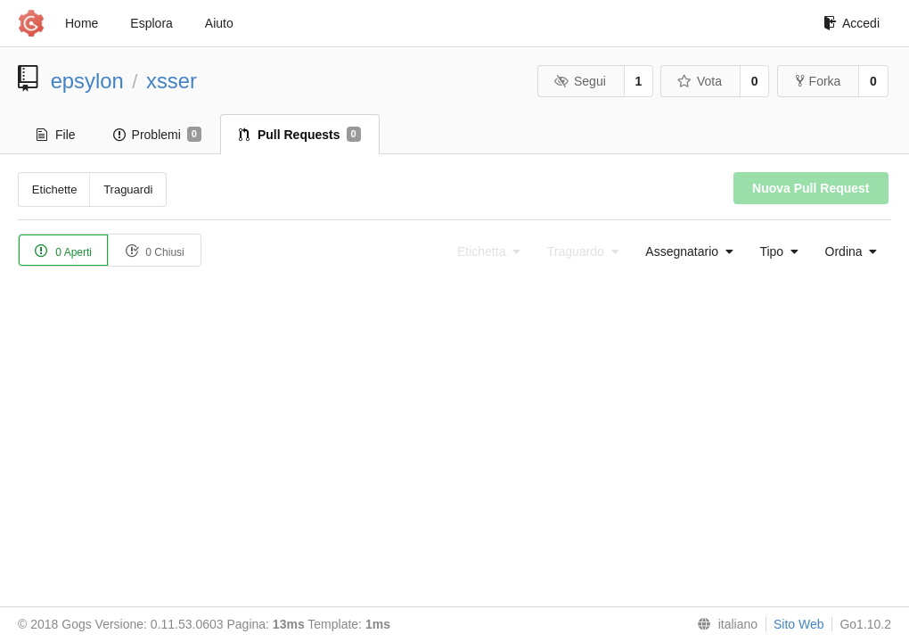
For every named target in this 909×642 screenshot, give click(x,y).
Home (81, 23)
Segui (579, 81)
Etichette (55, 189)
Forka (818, 81)
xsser (171, 81)
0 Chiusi (154, 251)
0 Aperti (63, 251)
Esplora (151, 23)
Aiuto (219, 23)
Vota (699, 81)
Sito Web (799, 624)
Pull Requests (300, 135)
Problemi (157, 135)
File (56, 135)
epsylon (87, 81)
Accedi (851, 23)
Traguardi (127, 189)
